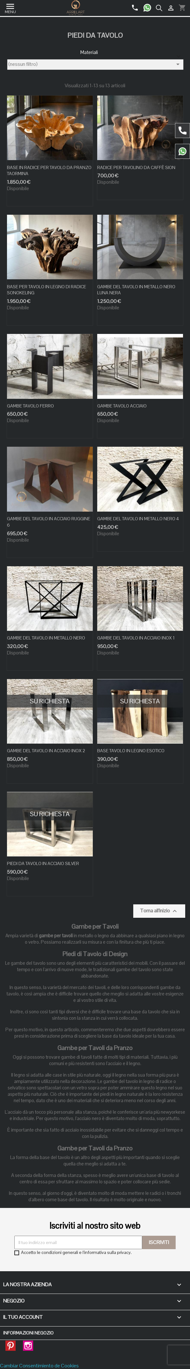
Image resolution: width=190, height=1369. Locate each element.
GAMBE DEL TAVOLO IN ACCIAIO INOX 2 (46, 751)
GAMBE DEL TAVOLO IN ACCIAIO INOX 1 (136, 638)
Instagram (28, 1344)
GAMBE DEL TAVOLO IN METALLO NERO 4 (138, 519)
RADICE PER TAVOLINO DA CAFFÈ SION (136, 167)
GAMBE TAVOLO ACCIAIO (122, 406)
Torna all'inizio (159, 911)
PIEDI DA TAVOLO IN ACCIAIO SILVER (43, 863)
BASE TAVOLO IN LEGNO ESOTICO (130, 751)
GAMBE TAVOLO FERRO (30, 406)
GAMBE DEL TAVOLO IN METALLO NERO (46, 638)
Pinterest (10, 1344)
